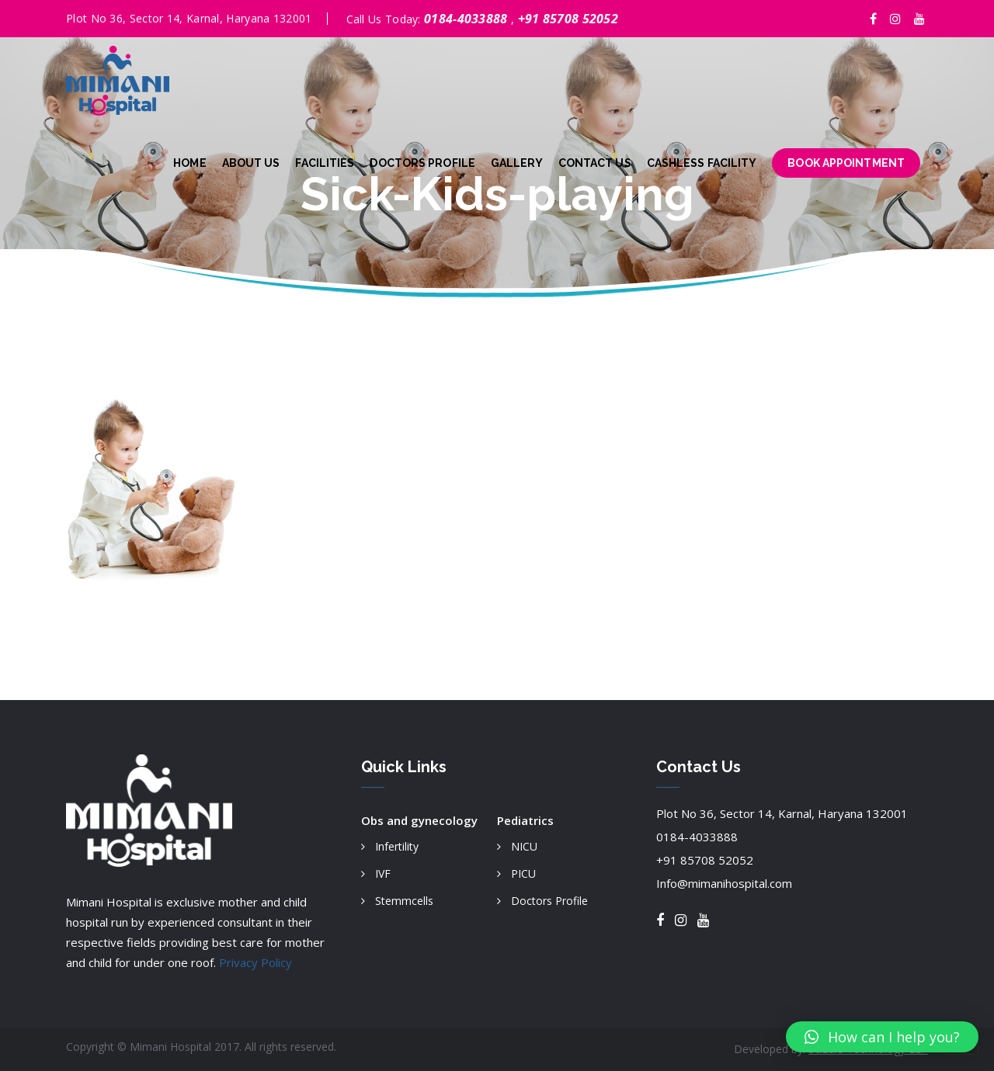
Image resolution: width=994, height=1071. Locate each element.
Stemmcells (404, 900)
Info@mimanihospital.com (724, 883)
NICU (524, 846)
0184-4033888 (467, 18)
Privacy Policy (255, 962)
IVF (383, 873)
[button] (882, 1036)
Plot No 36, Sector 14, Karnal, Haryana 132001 (782, 813)
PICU (523, 873)
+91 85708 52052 (568, 18)
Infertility (397, 846)
